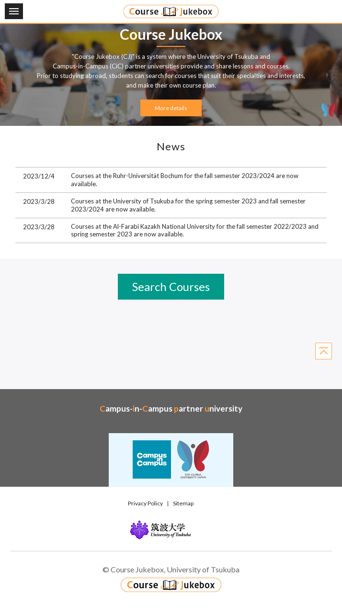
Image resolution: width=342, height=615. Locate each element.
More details (171, 108)
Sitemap (183, 503)
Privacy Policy (145, 503)
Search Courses (171, 286)
